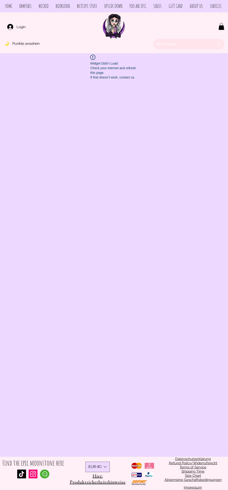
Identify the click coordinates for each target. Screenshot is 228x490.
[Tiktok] (21, 474)
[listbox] (97, 467)
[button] (221, 26)
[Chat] (44, 474)
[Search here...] (182, 44)
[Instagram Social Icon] (33, 474)
